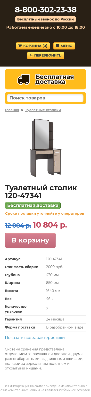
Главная (12, 110)
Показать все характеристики (35, 337)
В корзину (30, 240)
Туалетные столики (43, 110)
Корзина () (32, 46)
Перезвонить (45, 55)
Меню (64, 46)
